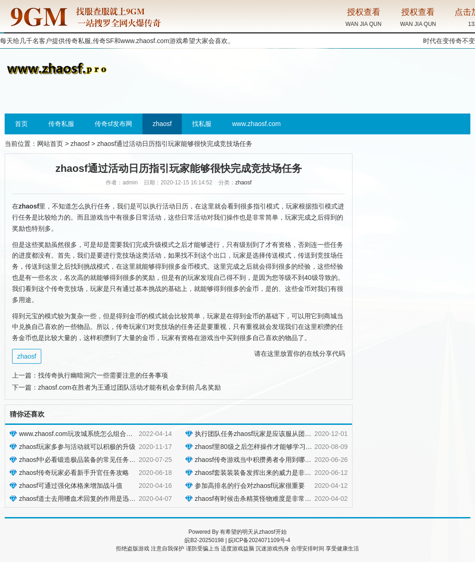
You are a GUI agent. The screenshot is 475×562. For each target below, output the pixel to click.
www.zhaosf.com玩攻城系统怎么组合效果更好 (85, 433)
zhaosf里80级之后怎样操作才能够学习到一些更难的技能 (276, 446)
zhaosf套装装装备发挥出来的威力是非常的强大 (263, 472)
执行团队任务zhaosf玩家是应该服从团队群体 (259, 433)
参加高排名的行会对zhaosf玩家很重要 (250, 485)
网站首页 (50, 143)
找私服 (202, 123)
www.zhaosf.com (145, 40)
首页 (21, 123)
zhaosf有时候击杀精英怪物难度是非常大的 (256, 498)
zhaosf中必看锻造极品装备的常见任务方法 (80, 459)
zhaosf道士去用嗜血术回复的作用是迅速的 (80, 498)
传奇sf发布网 (113, 123)
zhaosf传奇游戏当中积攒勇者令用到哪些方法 (259, 459)
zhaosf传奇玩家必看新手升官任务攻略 (74, 472)
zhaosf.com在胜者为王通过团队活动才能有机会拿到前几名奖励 (129, 387)
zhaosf (162, 123)
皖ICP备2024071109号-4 (259, 540)
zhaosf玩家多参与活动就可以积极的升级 (77, 446)
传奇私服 (61, 123)
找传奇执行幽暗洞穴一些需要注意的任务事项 (103, 375)
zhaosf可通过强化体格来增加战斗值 (70, 485)
